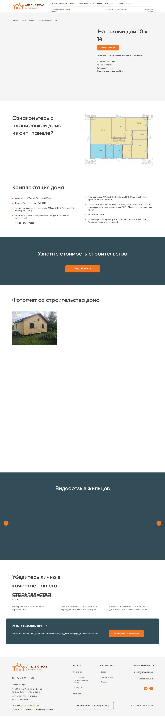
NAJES (150, 706)
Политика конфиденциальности (25, 706)
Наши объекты (28, 20)
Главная (15, 20)
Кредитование (107, 678)
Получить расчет (82, 269)
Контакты (77, 694)
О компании (78, 672)
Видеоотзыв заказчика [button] (46, 543)
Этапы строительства (81, 679)
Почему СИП (78, 688)
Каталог (77, 666)
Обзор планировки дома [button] (119, 543)
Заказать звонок (146, 679)
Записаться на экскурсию (126, 634)
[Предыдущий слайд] (6, 523)
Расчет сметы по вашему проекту (93, 706)
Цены (103, 672)
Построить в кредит (112, 9)
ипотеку (124, 9)
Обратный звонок (149, 10)
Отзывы (76, 683)
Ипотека (104, 683)
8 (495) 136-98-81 (125, 4)
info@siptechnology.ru (143, 666)
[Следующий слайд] (159, 523)
